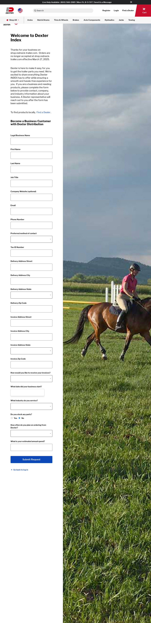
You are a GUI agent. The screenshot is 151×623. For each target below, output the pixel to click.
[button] (14, 10)
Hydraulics (109, 20)
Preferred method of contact (24, 233)
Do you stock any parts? (21, 414)
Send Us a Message (103, 2)
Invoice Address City (20, 331)
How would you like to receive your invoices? (30, 373)
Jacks (121, 20)
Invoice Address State (21, 345)
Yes (15, 418)
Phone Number (17, 219)
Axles (30, 20)
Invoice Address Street (21, 317)
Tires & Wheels (61, 20)
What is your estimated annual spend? (28, 441)
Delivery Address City (20, 275)
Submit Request (31, 459)
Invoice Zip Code (18, 359)
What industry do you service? (24, 400)
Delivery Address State (21, 289)
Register (106, 10)
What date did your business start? (26, 386)
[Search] (35, 10)
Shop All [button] (12, 20)
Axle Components (92, 20)
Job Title (14, 177)
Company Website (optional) (23, 191)
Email (13, 205)
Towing (131, 20)
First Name (15, 149)
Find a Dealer (43, 112)
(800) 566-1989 (67, 2)
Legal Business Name (20, 135)
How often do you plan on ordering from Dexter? (28, 426)
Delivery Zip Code (19, 303)
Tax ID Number (17, 247)
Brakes (76, 20)
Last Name (15, 163)
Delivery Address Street (21, 261)
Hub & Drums (43, 20)
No (22, 418)
